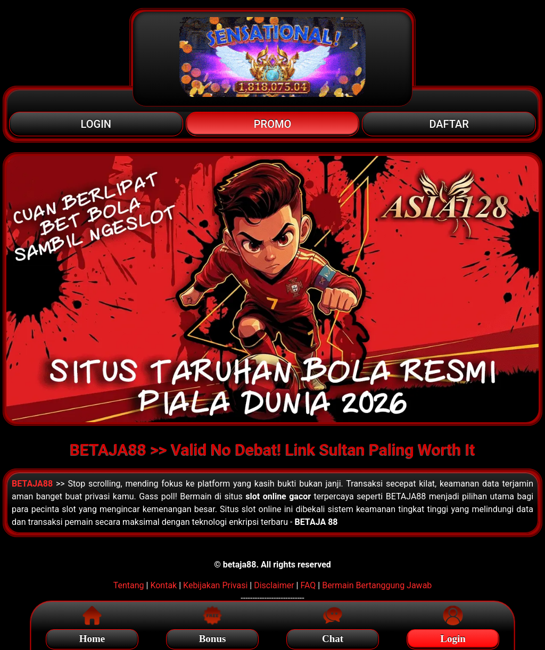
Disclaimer (274, 585)
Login (453, 637)
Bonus (212, 637)
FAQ (308, 585)
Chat (332, 637)
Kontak (163, 585)
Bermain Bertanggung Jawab (377, 585)
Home (92, 637)
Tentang (128, 585)
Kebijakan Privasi (215, 585)
